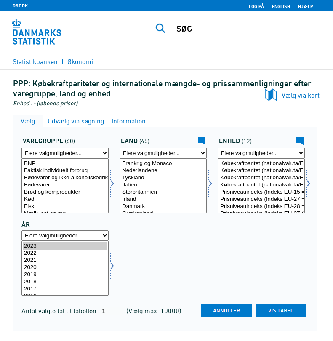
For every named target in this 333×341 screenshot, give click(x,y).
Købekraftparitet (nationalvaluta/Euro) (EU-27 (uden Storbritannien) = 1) (261, 185)
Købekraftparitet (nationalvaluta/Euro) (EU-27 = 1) (261, 170)
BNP (65, 163)
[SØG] (249, 28)
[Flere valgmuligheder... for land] (163, 153)
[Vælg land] (163, 185)
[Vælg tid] (65, 268)
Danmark (163, 206)
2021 (65, 260)
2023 (65, 246)
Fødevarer (65, 185)
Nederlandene (163, 170)
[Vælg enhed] (261, 185)
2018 (65, 281)
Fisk (65, 206)
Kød (65, 199)
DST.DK (20, 5)
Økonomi (80, 61)
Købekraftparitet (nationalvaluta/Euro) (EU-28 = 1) (261, 177)
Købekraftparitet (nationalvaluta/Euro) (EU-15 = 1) (261, 163)
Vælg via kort (301, 95)
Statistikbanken (35, 61)
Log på (256, 6)
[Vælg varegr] (65, 185)
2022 (65, 253)
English (281, 6)
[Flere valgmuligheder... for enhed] (261, 153)
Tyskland (163, 177)
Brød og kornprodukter (65, 192)
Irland (163, 199)
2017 (65, 289)
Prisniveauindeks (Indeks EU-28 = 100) (261, 206)
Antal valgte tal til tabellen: (60, 310)
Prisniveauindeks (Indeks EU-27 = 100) (261, 199)
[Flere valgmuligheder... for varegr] (65, 153)
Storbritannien (163, 192)
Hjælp (305, 6)
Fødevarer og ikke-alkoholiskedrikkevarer (65, 177)
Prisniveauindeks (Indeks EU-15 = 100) (261, 192)
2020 (65, 267)
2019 (65, 274)
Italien (163, 185)
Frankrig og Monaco (163, 163)
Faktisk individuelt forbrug (65, 170)
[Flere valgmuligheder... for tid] (65, 235)
